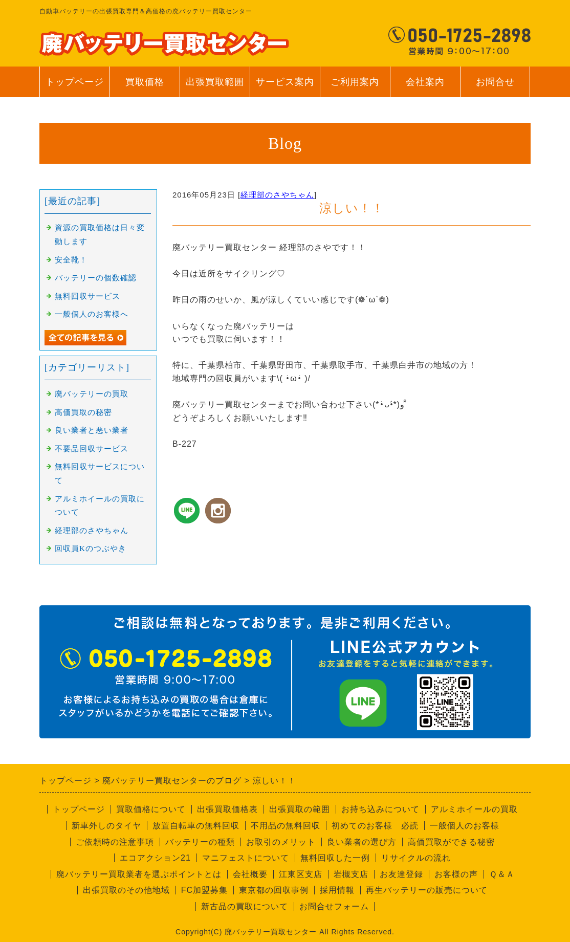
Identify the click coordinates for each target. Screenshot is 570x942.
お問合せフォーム (334, 906)
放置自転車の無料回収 (195, 825)
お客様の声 (456, 874)
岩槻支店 (351, 874)
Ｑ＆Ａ (502, 874)
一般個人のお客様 (464, 825)
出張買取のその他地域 (126, 890)
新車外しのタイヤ (106, 825)
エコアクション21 (155, 857)
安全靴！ (71, 260)
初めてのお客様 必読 (375, 825)
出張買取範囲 (215, 82)
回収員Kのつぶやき (90, 548)
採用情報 (337, 890)
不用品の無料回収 (285, 825)
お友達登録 (401, 874)
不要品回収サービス (91, 449)
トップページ (75, 82)
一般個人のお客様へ (91, 314)
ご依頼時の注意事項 (115, 842)
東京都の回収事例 (274, 890)
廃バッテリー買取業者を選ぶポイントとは (139, 874)
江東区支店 (300, 874)
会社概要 (250, 874)
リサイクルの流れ (416, 857)
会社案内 (425, 87)
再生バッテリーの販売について (427, 890)
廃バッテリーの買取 (91, 394)
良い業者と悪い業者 (91, 430)
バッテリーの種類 (200, 842)
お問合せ (495, 87)
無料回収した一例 (335, 857)
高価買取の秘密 (83, 412)
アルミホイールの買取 (474, 809)
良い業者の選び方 (362, 842)
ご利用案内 (355, 87)
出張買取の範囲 (299, 809)
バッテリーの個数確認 (96, 278)
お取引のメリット (281, 842)
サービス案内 (285, 87)
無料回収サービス (87, 296)
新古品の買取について (244, 906)
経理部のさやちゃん (277, 194)
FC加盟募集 (204, 890)
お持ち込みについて (380, 809)
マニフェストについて (245, 857)
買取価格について (151, 809)
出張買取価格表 (227, 809)
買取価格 (144, 82)
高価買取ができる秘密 (451, 842)
